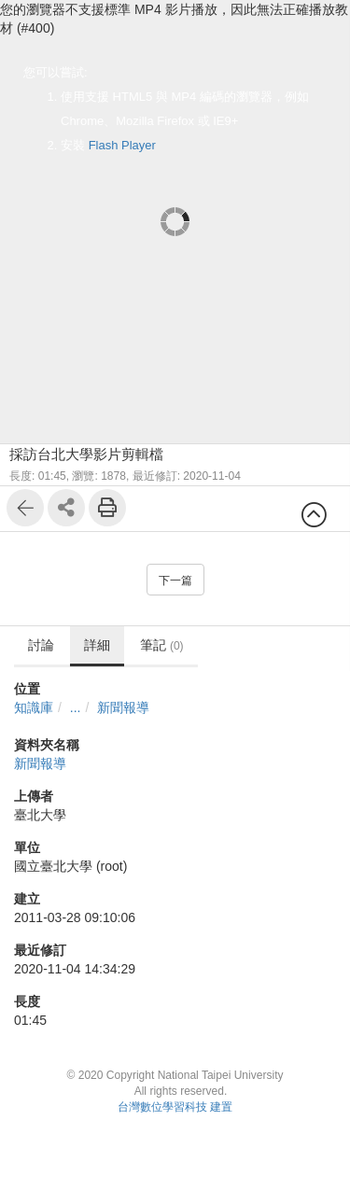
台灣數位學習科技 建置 (175, 1106)
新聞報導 (123, 707)
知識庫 (33, 707)
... (75, 707)
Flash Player (122, 145)
